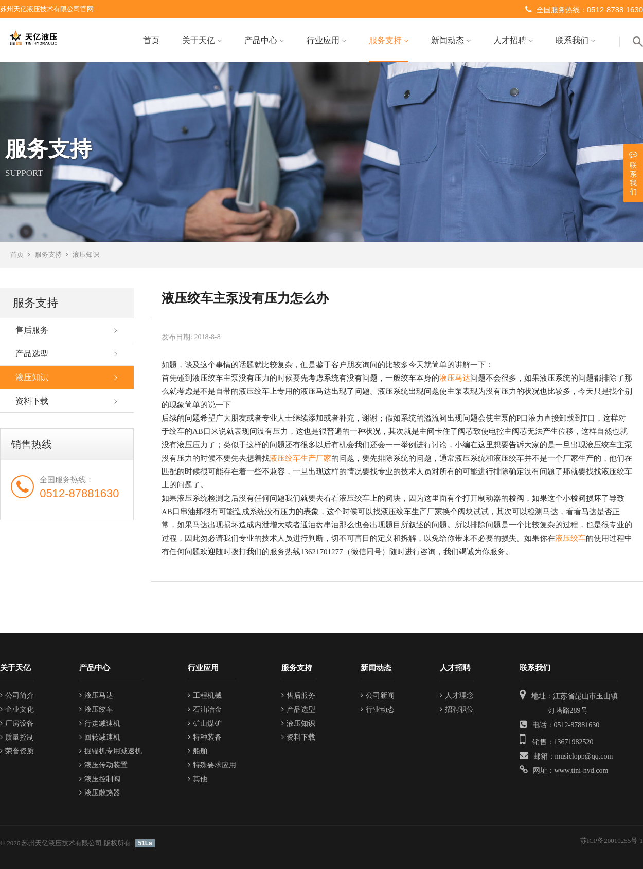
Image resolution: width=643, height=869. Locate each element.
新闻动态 (451, 40)
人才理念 (457, 696)
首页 (151, 40)
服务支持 (388, 40)
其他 (197, 779)
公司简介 (17, 696)
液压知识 (86, 254)
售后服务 (31, 330)
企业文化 (17, 709)
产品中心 (264, 40)
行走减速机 (99, 723)
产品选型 (31, 353)
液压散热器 (99, 793)
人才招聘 (513, 40)
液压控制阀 (99, 779)
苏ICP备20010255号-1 (611, 840)
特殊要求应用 (212, 765)
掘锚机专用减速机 (110, 751)
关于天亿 (202, 40)
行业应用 (326, 40)
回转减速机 (99, 737)
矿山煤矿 (205, 723)
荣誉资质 (17, 751)
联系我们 (575, 40)
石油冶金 (205, 709)
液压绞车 (570, 538)
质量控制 (17, 737)
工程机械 (205, 696)
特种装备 (205, 737)
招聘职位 (457, 709)
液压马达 (454, 378)
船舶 (197, 751)
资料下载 (31, 400)
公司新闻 (378, 696)
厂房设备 (17, 723)
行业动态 (378, 709)
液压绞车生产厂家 (300, 458)
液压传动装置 (103, 765)
